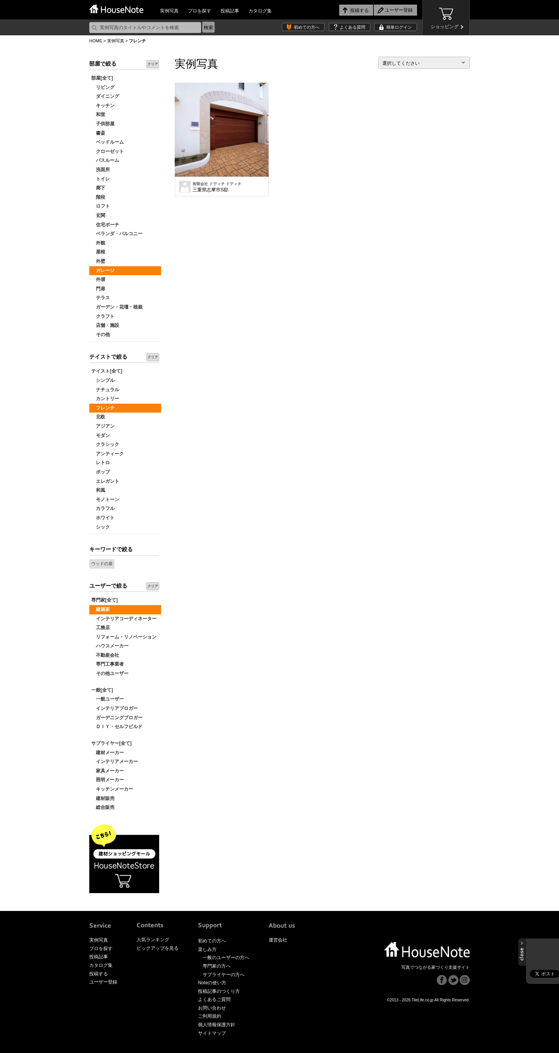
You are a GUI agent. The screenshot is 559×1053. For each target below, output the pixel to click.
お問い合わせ (212, 1008)
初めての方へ (306, 27)
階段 (98, 197)
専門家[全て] (104, 600)
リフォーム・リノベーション (123, 637)
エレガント (105, 481)
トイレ (100, 179)
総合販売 (103, 807)
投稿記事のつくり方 (219, 991)
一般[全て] (102, 690)
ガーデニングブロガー (116, 717)
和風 (98, 490)
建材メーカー (107, 752)
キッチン (103, 105)
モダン (100, 435)
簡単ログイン (399, 27)
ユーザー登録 (103, 982)
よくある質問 (352, 27)
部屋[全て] (102, 78)
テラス (100, 297)
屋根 (98, 252)
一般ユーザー (107, 699)
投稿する (98, 974)
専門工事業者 (107, 664)
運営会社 (278, 940)
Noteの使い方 (212, 982)
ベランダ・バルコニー (116, 233)
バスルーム (105, 160)
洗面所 (100, 169)
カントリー (105, 398)
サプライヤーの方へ (224, 974)
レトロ (100, 462)
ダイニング (105, 96)
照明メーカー (107, 779)
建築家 (100, 609)
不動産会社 (105, 655)
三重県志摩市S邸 (217, 187)
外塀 (98, 279)
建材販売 (103, 798)
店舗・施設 (105, 325)
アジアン (103, 426)
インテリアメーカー (114, 761)
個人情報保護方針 (216, 1024)
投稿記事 (229, 11)
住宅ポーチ (105, 224)
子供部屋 (103, 124)
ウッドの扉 (102, 563)
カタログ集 (260, 11)
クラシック (105, 444)
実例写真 (169, 11)
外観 (98, 243)
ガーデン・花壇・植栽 (116, 307)
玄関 (98, 215)
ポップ (100, 472)
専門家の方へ (217, 966)
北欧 (98, 417)
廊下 (98, 188)
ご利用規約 (209, 1016)
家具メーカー (107, 771)
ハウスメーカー (109, 646)
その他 (100, 334)
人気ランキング (153, 939)
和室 (98, 114)
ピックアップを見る (158, 948)
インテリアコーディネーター (123, 618)
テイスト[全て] (106, 371)
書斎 (98, 133)
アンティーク (107, 453)
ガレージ (103, 270)
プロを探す (199, 11)
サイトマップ (212, 1033)
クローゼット (107, 151)
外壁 (98, 261)
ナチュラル (105, 389)
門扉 (98, 288)
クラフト (103, 316)
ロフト (100, 206)
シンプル (103, 380)
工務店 (100, 627)
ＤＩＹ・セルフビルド (116, 726)
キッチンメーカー (112, 789)
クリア (153, 64)
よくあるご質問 (214, 999)
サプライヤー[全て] (111, 743)
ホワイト (103, 517)
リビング (103, 87)
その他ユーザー (109, 673)
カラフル (103, 508)
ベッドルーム (107, 142)
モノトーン (105, 499)
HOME (95, 40)
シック (100, 527)
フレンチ (103, 408)
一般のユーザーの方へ (226, 957)
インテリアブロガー (114, 708)
